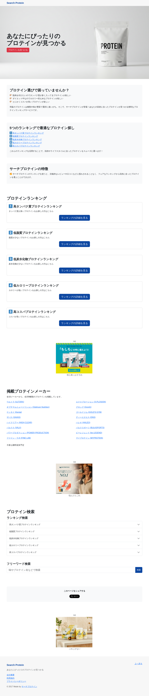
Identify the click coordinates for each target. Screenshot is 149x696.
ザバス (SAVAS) (14, 417)
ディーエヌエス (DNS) (86, 417)
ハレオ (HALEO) (83, 422)
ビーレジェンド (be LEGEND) (89, 433)
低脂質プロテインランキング (25, 136)
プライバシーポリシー (16, 681)
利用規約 (10, 678)
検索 (139, 570)
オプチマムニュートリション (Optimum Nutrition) (28, 407)
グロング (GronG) (83, 407)
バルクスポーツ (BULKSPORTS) (90, 428)
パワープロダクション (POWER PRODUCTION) (28, 433)
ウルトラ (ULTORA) (15, 402)
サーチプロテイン (29, 687)
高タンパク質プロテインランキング (28, 133)
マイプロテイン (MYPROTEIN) (89, 438)
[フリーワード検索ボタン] (71, 570)
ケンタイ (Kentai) (14, 412)
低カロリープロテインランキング (27, 143)
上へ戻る (138, 664)
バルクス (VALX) (14, 428)
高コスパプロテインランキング (26, 146)
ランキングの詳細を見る (74, 217)
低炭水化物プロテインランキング (27, 139)
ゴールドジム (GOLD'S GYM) (89, 412)
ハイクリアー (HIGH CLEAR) (19, 422)
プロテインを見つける (18, 50)
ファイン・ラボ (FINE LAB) (19, 438)
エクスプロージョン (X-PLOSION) (91, 402)
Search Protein (15, 3)
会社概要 (10, 675)
